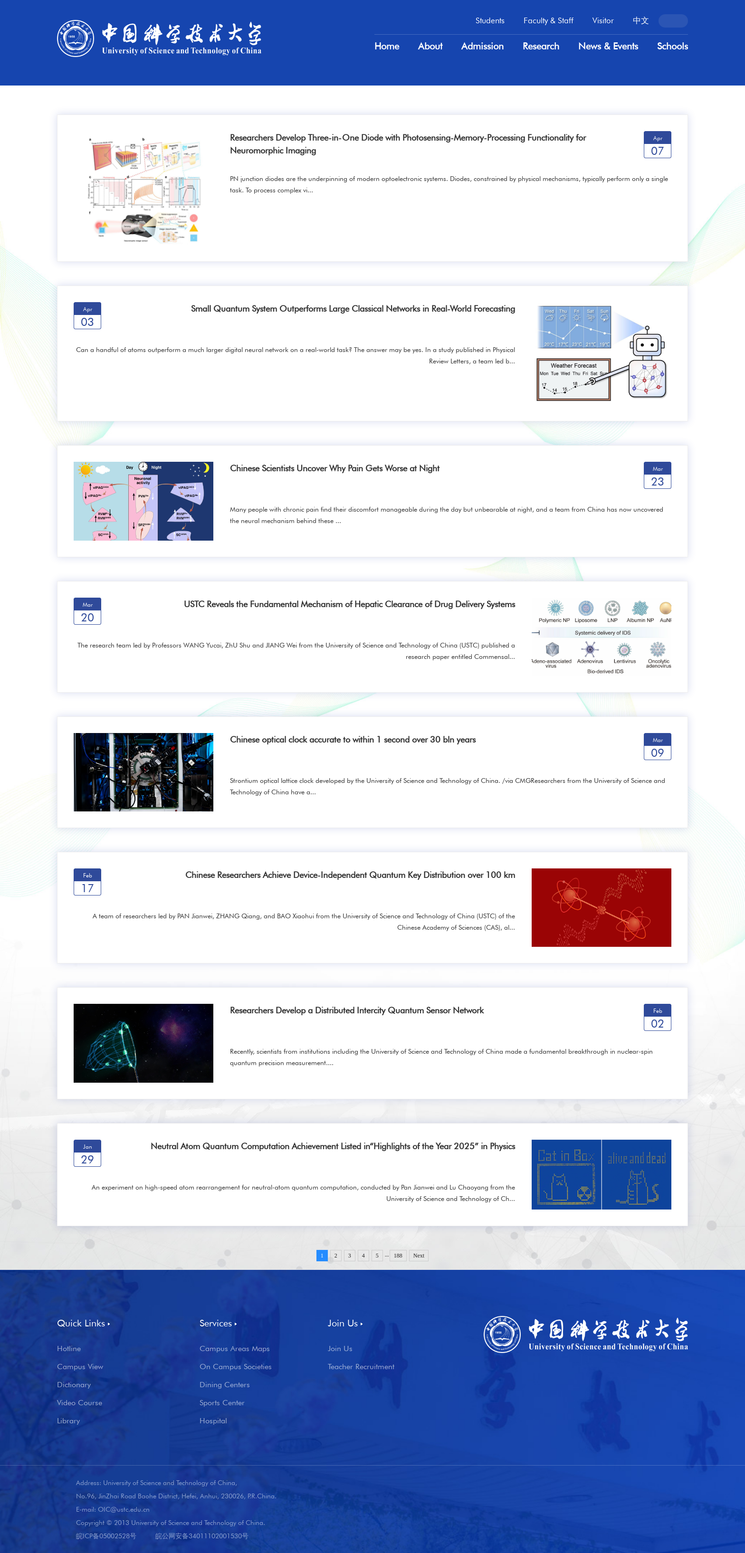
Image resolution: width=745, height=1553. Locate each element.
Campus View (80, 1366)
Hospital (213, 1421)
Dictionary (74, 1385)
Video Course (79, 1403)
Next (418, 1255)
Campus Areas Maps (235, 1348)
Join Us (340, 1348)
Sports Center (222, 1403)
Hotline (69, 1348)
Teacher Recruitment (361, 1366)
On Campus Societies (236, 1366)
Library (68, 1421)
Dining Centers (225, 1385)
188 (398, 1255)
